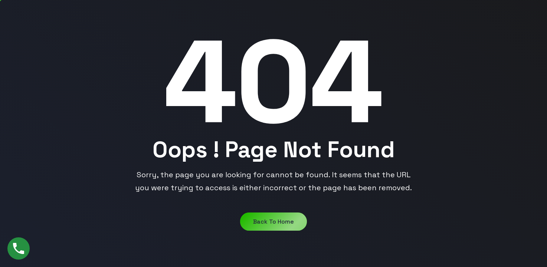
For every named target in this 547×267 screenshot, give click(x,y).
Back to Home (273, 221)
